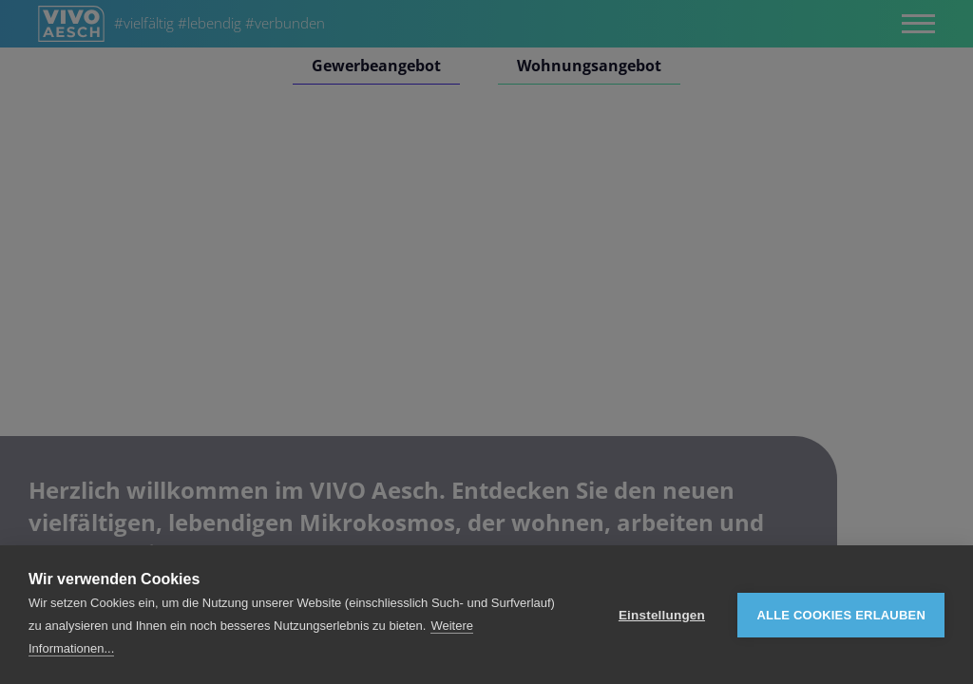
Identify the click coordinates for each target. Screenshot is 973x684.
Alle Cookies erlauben (840, 615)
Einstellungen (662, 615)
